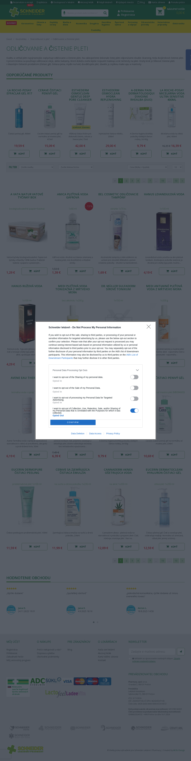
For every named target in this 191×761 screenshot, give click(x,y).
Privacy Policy (113, 433)
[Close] (150, 328)
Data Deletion (77, 433)
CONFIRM (73, 422)
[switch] (134, 377)
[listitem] (95, 370)
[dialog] (95, 380)
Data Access (95, 433)
